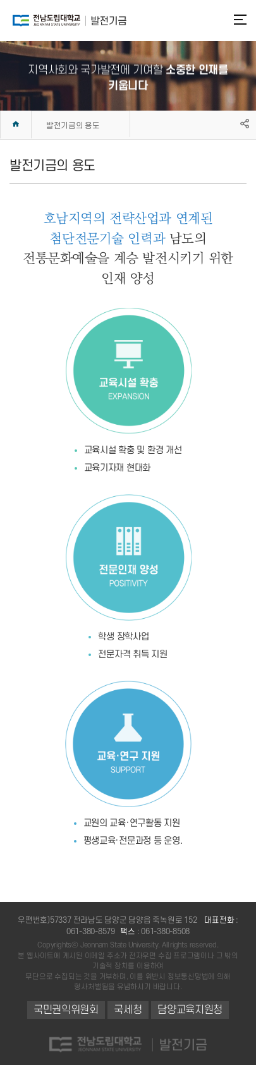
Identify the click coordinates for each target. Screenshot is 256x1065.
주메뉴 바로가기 (0, 0)
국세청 (128, 1010)
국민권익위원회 (66, 1010)
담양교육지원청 (189, 1010)
